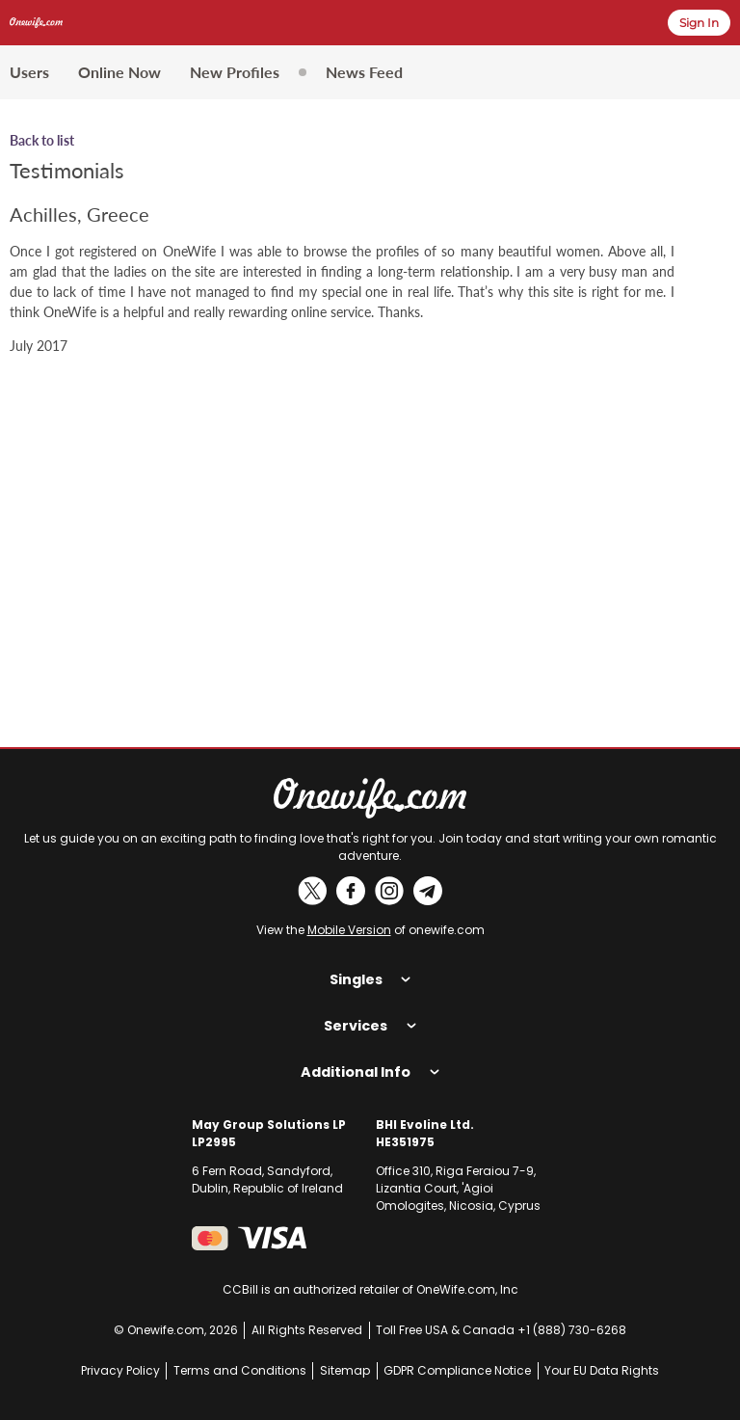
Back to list (42, 140)
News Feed (364, 72)
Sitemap (345, 1370)
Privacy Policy (120, 1370)
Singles (370, 979)
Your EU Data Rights (601, 1370)
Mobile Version (349, 930)
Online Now (119, 72)
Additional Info (369, 1072)
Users (29, 72)
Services (369, 1025)
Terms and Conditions (239, 1370)
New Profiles (234, 72)
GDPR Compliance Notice (457, 1370)
